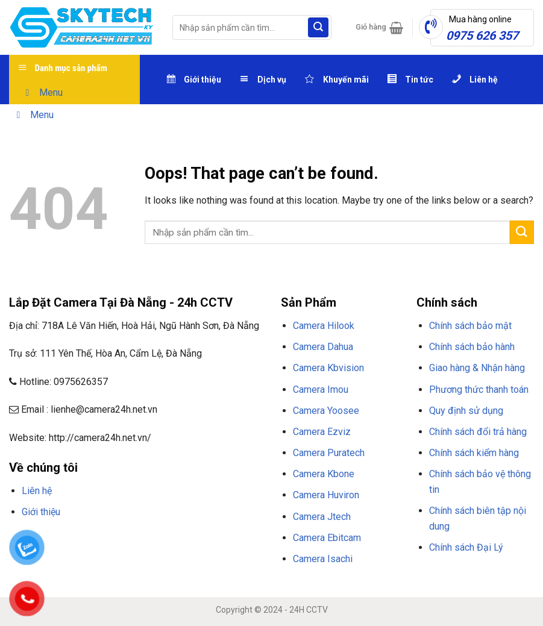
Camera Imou (320, 389)
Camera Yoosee (326, 410)
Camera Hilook (323, 325)
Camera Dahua (323, 346)
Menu (42, 92)
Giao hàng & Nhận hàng (477, 368)
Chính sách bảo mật (470, 325)
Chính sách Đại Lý (466, 547)
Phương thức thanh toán (479, 389)
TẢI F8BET (225, 541)
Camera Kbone (323, 474)
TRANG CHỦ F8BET (67, 541)
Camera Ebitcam (327, 537)
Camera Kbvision (328, 368)
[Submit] (318, 27)
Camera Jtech (322, 516)
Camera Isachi (323, 559)
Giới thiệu (41, 512)
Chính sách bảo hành (472, 346)
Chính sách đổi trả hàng (478, 431)
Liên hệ (37, 490)
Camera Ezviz (322, 431)
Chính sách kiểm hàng (474, 453)
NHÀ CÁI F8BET (127, 541)
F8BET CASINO (180, 541)
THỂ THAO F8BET (115, 556)
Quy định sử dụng (466, 410)
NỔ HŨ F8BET (56, 556)
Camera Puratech (329, 453)
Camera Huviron (326, 495)
